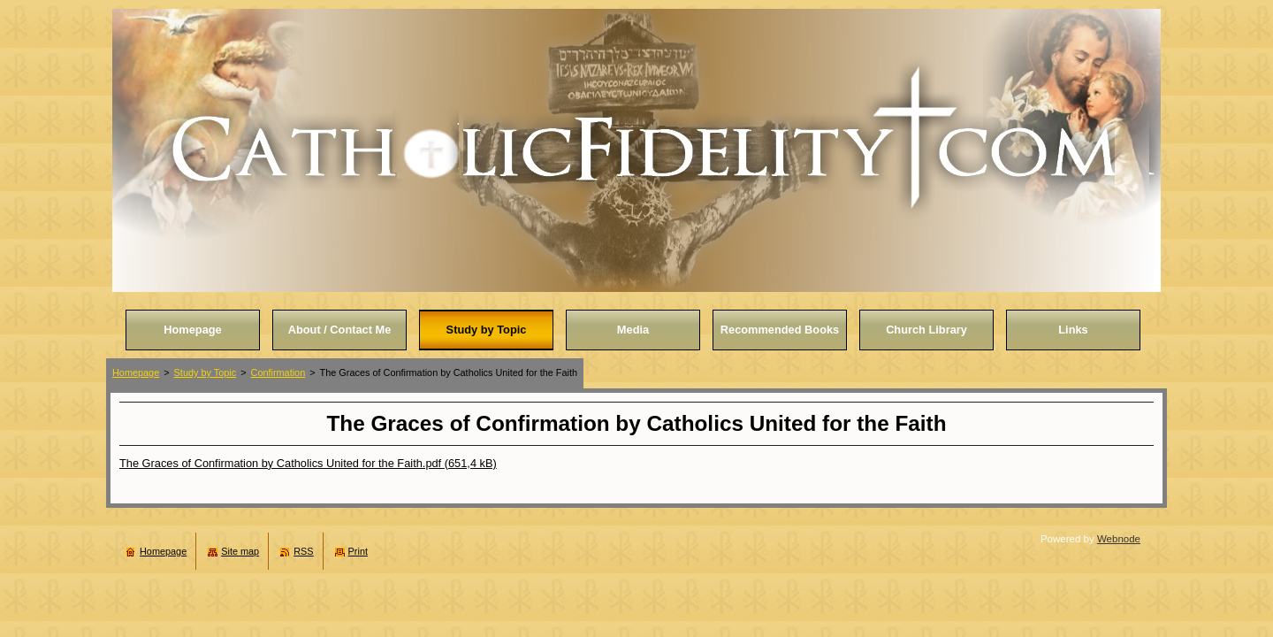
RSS (303, 551)
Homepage (135, 372)
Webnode (1118, 538)
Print (358, 551)
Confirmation (278, 372)
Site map (240, 551)
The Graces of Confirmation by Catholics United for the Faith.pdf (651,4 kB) (308, 463)
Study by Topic (205, 372)
